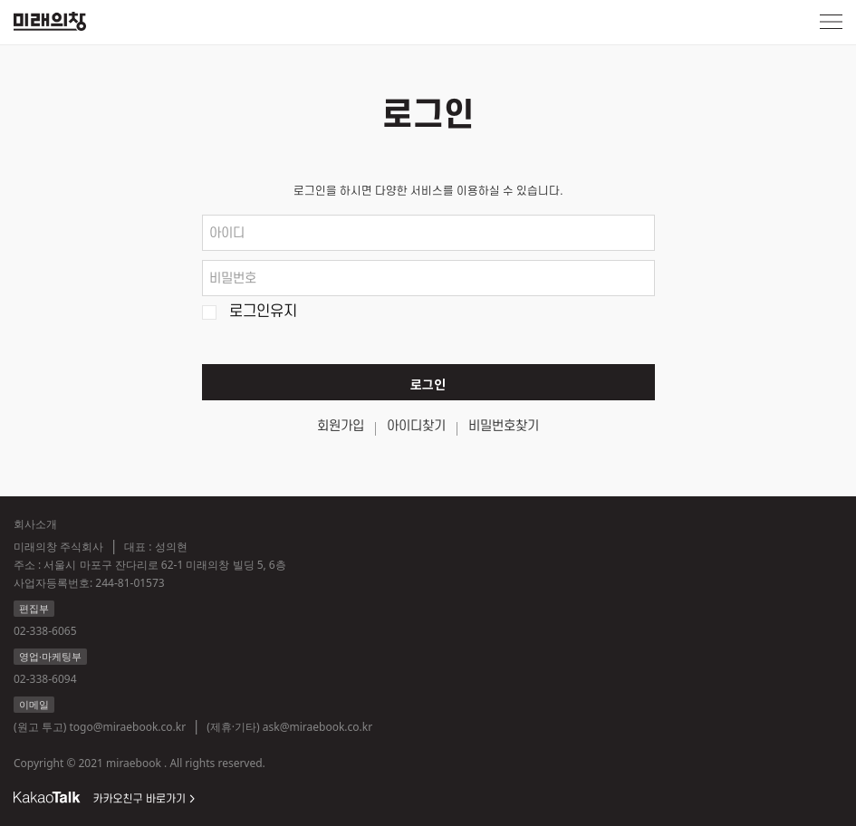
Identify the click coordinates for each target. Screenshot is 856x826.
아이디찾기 (416, 426)
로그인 (428, 385)
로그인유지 (263, 312)
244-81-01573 (129, 583)
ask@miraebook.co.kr (317, 727)
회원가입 (340, 426)
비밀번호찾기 (503, 426)
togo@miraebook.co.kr (127, 727)
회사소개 (35, 524)
